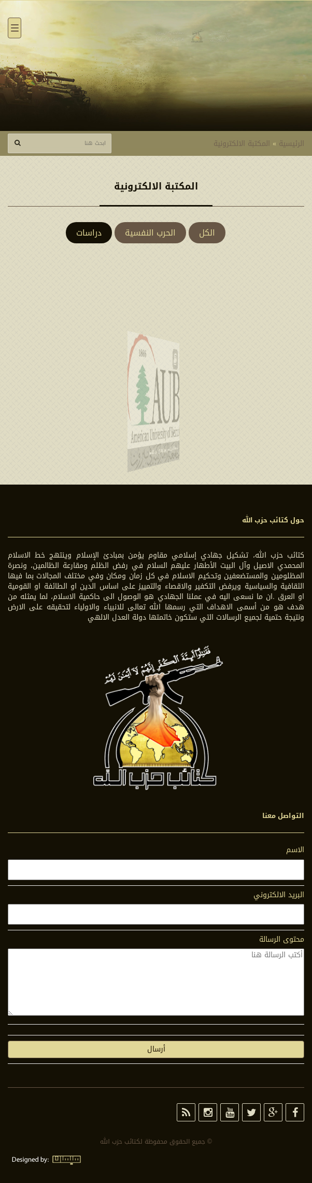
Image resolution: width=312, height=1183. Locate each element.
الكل (207, 233)
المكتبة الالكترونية (242, 144)
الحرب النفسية (150, 233)
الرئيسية (291, 144)
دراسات (89, 233)
